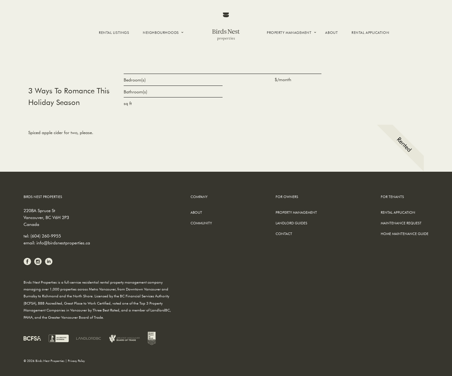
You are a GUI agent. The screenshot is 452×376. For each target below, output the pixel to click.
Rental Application (370, 32)
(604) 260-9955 (45, 236)
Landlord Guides (291, 223)
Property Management (289, 32)
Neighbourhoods (161, 32)
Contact (284, 233)
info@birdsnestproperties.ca (63, 243)
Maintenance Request (401, 223)
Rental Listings (114, 32)
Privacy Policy (76, 361)
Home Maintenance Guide (404, 233)
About (331, 32)
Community (201, 223)
